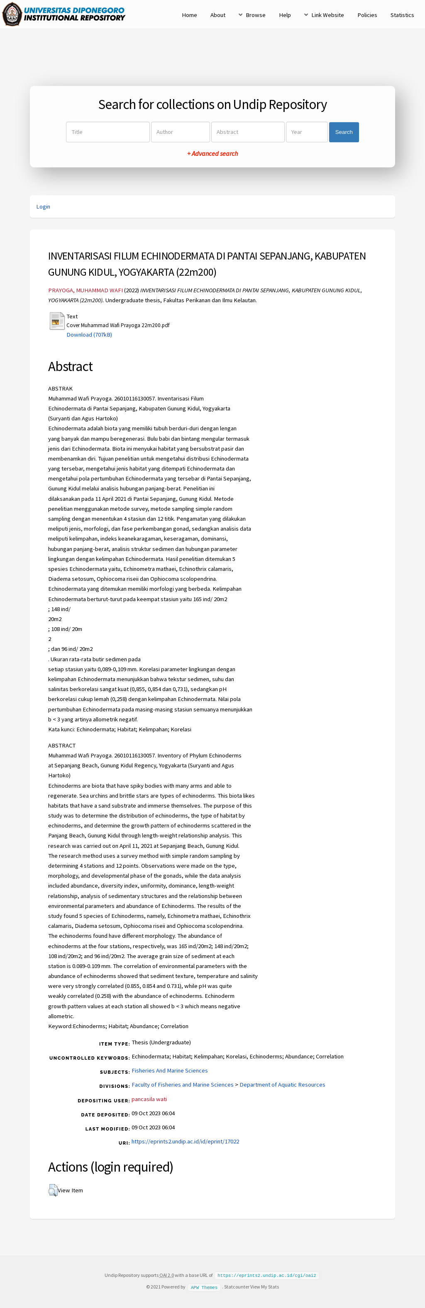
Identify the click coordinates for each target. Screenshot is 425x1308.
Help (285, 15)
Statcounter (236, 1286)
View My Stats (264, 1286)
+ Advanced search (212, 154)
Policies (367, 15)
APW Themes (204, 1286)
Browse (256, 15)
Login (43, 206)
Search (344, 132)
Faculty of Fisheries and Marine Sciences (183, 1084)
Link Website (327, 15)
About (217, 15)
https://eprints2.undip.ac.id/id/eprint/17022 (185, 1141)
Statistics (402, 15)
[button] (53, 1190)
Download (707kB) (89, 334)
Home (189, 15)
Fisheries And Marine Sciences (170, 1070)
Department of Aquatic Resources (282, 1084)
